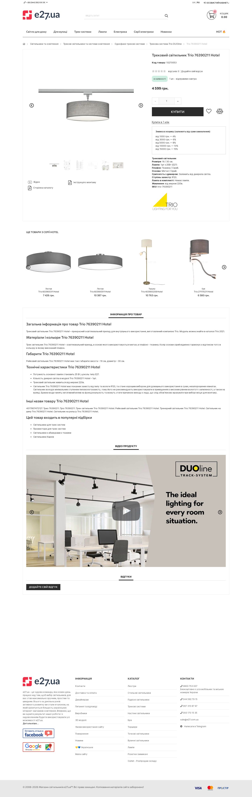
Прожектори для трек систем (49, 428)
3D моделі (80, 720)
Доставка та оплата (86, 693)
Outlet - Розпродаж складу (142, 761)
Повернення (81, 733)
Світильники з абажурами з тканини (52, 432)
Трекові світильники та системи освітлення (86, 44)
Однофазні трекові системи (130, 44)
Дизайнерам (82, 699)
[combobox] (126, 15)
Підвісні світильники (138, 699)
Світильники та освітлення (44, 44)
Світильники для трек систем (49, 424)
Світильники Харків (43, 437)
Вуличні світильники (138, 740)
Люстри (132, 686)
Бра (130, 720)
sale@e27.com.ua (189, 719)
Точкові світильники (138, 733)
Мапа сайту (81, 754)
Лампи (131, 747)
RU (198, 2)
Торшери (132, 727)
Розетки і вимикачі (138, 754)
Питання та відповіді (86, 706)
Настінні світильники (139, 713)
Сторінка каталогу (40, 188)
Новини (79, 740)
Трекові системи (137, 706)
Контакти (80, 686)
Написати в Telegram (193, 726)
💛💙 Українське (84, 747)
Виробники (81, 713)
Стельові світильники (139, 693)
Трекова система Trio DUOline (166, 44)
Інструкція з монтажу (82, 182)
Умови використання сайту (89, 727)
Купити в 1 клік (160, 122)
